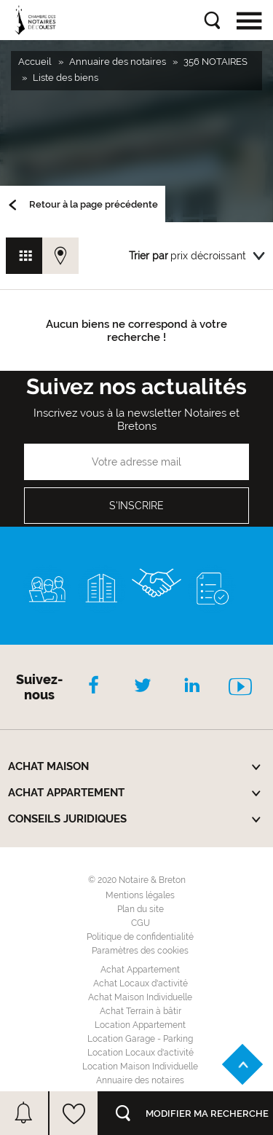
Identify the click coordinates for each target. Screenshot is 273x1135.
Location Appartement (140, 1025)
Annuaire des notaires (140, 1080)
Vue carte (60, 255)
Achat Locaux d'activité (140, 983)
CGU (140, 923)
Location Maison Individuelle (140, 1066)
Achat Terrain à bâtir (140, 1011)
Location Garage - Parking (140, 1039)
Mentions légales (140, 895)
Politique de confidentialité (140, 937)
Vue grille (24, 255)
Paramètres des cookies (140, 951)
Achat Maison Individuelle (140, 997)
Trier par (148, 256)
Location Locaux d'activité (140, 1053)
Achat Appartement (140, 970)
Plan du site (140, 909)
